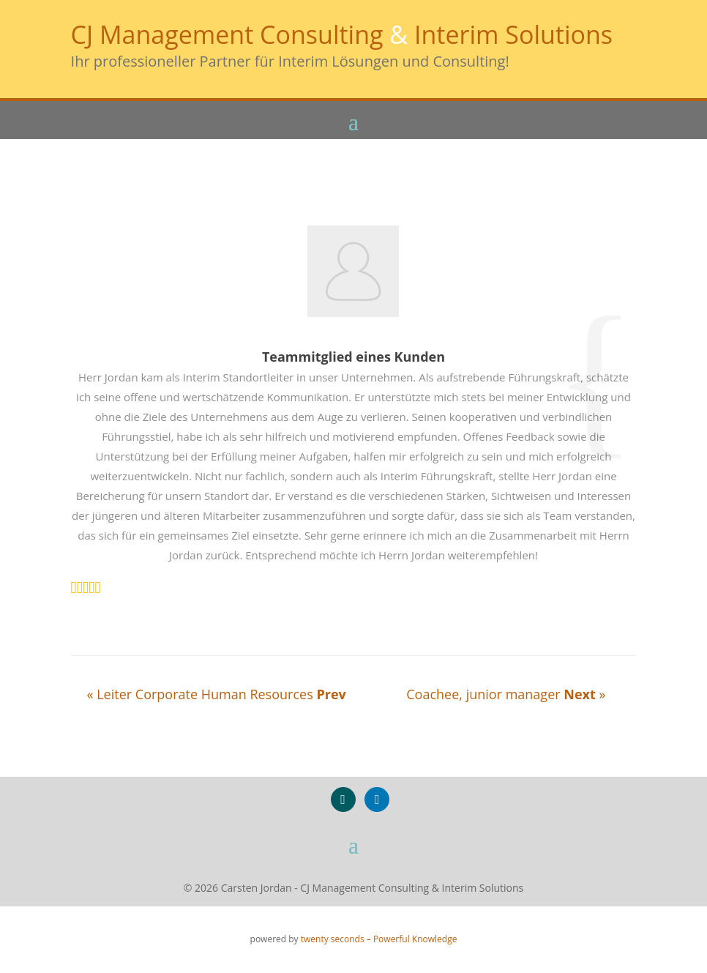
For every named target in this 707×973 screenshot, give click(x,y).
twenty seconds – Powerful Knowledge (379, 939)
